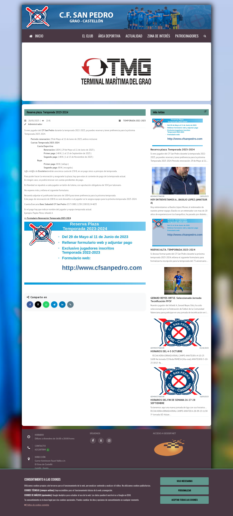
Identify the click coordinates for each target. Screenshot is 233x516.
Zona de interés (158, 35)
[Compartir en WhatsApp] (46, 304)
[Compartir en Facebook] (30, 304)
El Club (87, 35)
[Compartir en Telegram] (54, 304)
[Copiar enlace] (70, 304)
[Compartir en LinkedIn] (62, 304)
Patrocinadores (187, 35)
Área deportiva (109, 35)
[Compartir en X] (38, 304)
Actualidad (134, 35)
